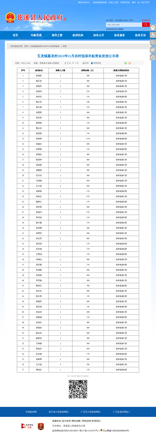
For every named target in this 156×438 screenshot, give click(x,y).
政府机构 (78, 35)
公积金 (125, 20)
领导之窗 (57, 35)
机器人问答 (113, 2)
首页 (15, 35)
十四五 (130, 20)
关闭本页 (97, 63)
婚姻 (120, 20)
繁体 (134, 2)
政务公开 (98, 35)
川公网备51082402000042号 (116, 430)
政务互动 (140, 35)
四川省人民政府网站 (58, 412)
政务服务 (119, 35)
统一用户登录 (143, 2)
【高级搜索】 (146, 20)
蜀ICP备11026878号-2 (89, 430)
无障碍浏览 (125, 2)
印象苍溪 (36, 35)
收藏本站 (56, 421)
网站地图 (76, 421)
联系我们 (96, 421)
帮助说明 (86, 421)
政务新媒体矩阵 (100, 2)
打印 (87, 63)
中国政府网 (31, 412)
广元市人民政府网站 (90, 412)
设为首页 (66, 421)
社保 (116, 20)
